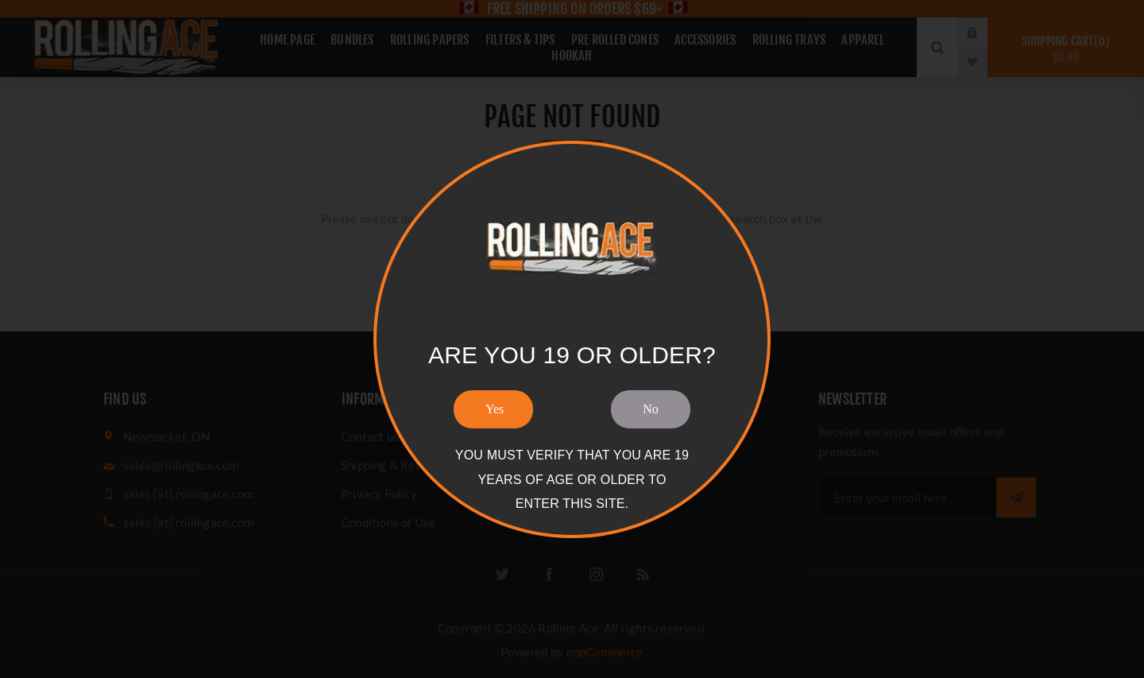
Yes (494, 409)
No (651, 409)
